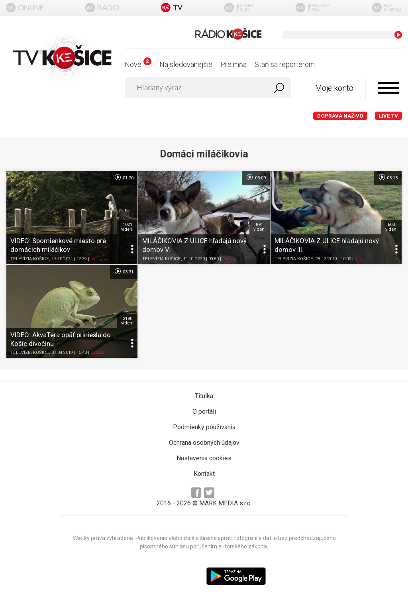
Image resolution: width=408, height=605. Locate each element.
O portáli (204, 411)
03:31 (123, 271)
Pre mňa (233, 64)
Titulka (204, 396)
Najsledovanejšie (185, 64)
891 (259, 227)
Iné (93, 258)
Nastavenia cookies (204, 458)
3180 (127, 321)
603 (391, 227)
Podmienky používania (204, 427)
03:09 (255, 177)
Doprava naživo (340, 116)
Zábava (97, 352)
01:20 (123, 177)
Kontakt (204, 473)
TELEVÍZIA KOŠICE (29, 258)
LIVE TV (388, 116)
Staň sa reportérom (285, 64)
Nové (138, 64)
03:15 (388, 177)
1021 (127, 227)
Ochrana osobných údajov (204, 442)
